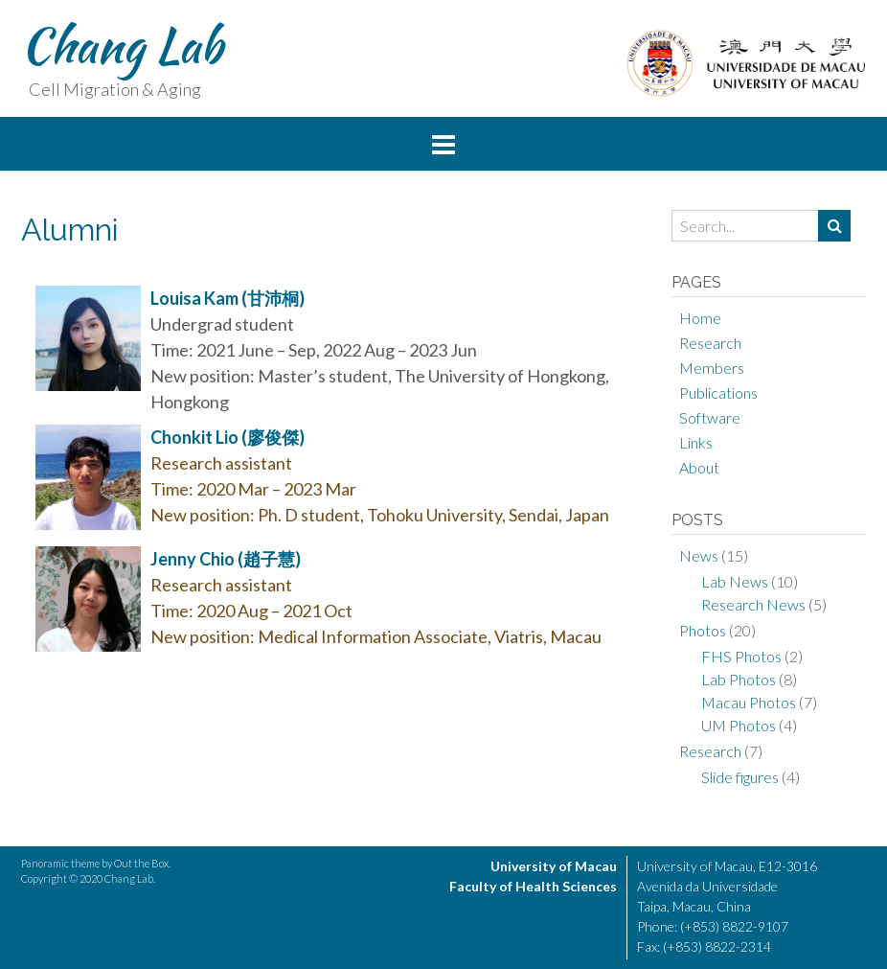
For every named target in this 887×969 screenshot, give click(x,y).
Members (711, 367)
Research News (753, 604)
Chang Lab (121, 45)
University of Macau (553, 866)
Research (710, 343)
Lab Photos (738, 679)
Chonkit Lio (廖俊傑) (227, 437)
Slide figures (740, 777)
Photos (702, 630)
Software (709, 417)
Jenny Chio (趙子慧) (225, 558)
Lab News (734, 581)
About (699, 467)
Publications (718, 392)
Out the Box (141, 863)
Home (700, 318)
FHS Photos (741, 656)
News (698, 555)
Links (696, 442)
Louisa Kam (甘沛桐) (227, 298)
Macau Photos (748, 702)
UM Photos (738, 725)
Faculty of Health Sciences (533, 886)
